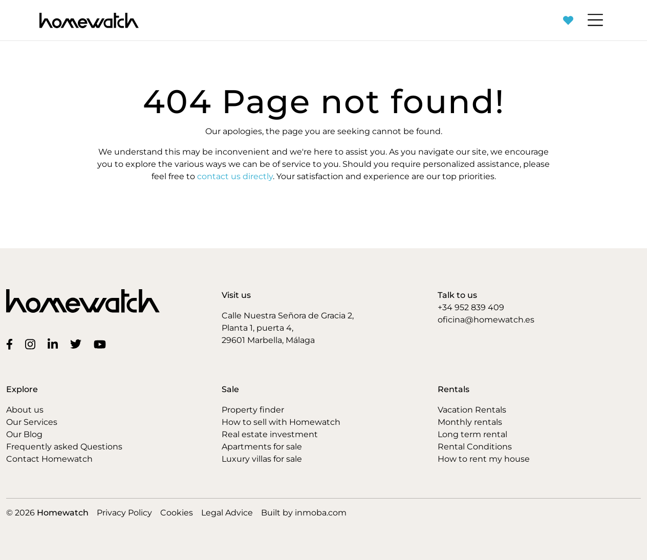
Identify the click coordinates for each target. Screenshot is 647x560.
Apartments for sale (262, 446)
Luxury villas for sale (262, 459)
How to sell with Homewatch (281, 422)
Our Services (31, 422)
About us (25, 410)
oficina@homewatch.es (486, 320)
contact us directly (235, 176)
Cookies (176, 513)
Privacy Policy (124, 513)
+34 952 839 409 (471, 307)
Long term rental (472, 434)
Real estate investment (270, 434)
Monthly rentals (470, 422)
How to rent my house (484, 459)
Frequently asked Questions (64, 446)
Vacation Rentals (472, 410)
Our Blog (24, 434)
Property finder (253, 410)
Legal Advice (227, 513)
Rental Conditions (475, 446)
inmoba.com (321, 513)
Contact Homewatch (49, 459)
